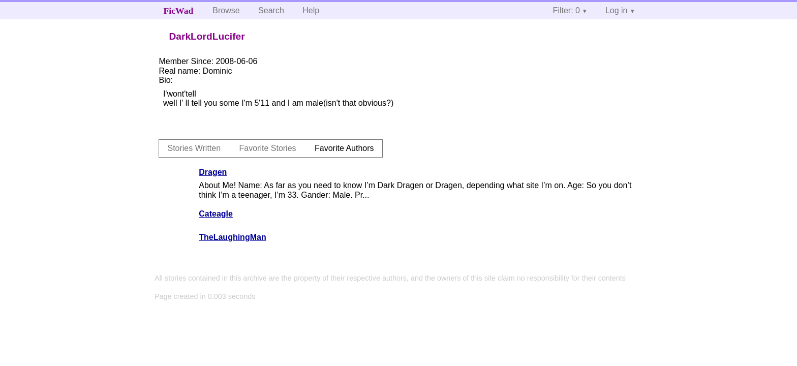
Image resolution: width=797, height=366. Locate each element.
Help (310, 10)
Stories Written (194, 148)
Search (271, 10)
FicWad (179, 11)
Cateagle (216, 213)
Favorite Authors (344, 148)
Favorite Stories (267, 148)
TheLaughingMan (232, 237)
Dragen (213, 172)
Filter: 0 (566, 10)
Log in (616, 10)
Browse (225, 10)
